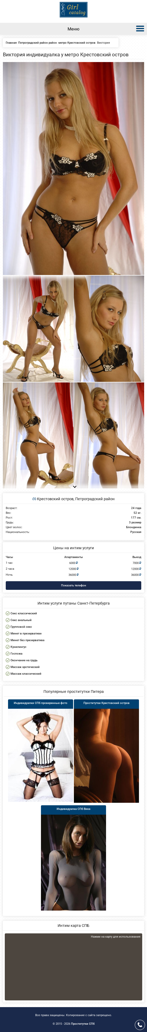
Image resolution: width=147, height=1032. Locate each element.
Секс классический (24, 613)
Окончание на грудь (24, 660)
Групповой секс (21, 627)
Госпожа (16, 653)
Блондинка (133, 527)
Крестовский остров (55, 499)
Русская (135, 532)
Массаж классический (26, 673)
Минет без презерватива (27, 640)
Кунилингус (18, 647)
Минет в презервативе (26, 633)
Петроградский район (95, 499)
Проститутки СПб (83, 1023)
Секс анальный (21, 620)
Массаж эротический (25, 667)
